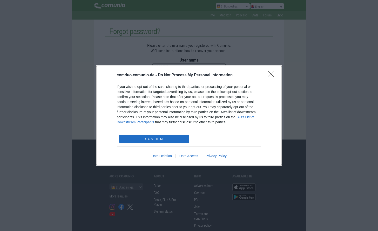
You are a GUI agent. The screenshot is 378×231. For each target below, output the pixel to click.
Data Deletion (161, 156)
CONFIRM (154, 139)
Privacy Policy (216, 156)
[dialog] (189, 115)
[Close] (272, 75)
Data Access (188, 156)
